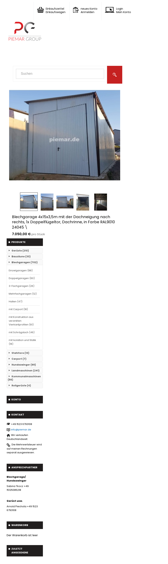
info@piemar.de (21, 429)
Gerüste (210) (20, 250)
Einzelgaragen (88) (21, 270)
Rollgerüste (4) (21, 385)
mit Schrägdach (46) (22, 332)
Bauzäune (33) (21, 256)
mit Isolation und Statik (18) (22, 342)
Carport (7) (19, 358)
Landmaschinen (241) (25, 370)
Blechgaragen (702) (25, 262)
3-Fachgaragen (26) (21, 286)
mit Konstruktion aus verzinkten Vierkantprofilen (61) (21, 320)
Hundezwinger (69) (24, 364)
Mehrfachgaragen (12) (23, 294)
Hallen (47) (15, 301)
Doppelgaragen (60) (22, 278)
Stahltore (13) (20, 353)
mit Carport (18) (18, 309)
